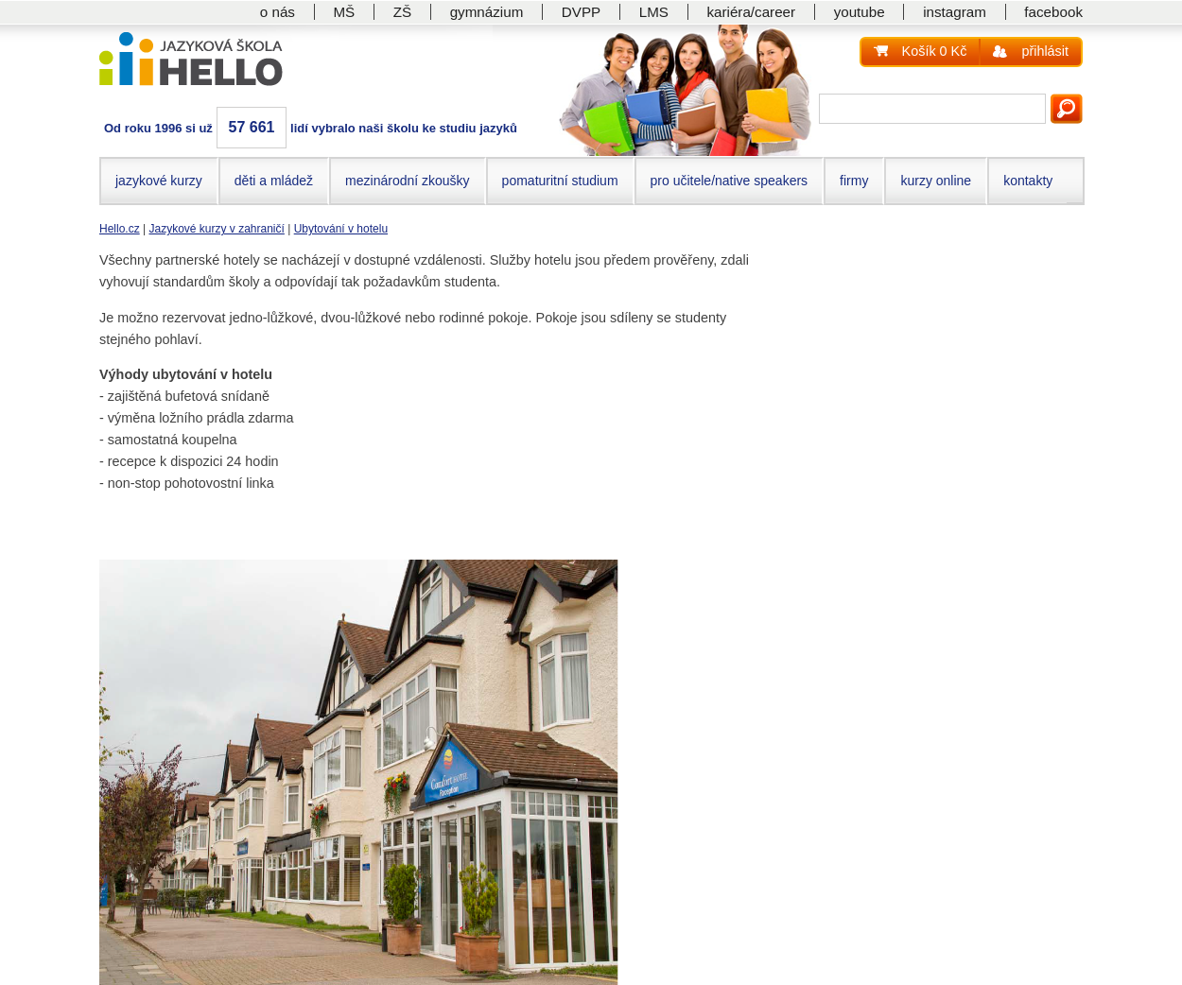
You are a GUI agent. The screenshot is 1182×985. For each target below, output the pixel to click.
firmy (854, 180)
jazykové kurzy (158, 180)
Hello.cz (119, 228)
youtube (859, 12)
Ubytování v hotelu (341, 228)
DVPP (581, 12)
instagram (954, 12)
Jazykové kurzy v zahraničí (216, 228)
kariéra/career (750, 12)
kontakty (1027, 180)
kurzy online (935, 180)
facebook (1053, 12)
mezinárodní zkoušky (407, 180)
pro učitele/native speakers (729, 180)
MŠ (344, 12)
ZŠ (402, 12)
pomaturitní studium (560, 180)
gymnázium (487, 12)
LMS (654, 12)
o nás (277, 12)
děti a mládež (274, 180)
